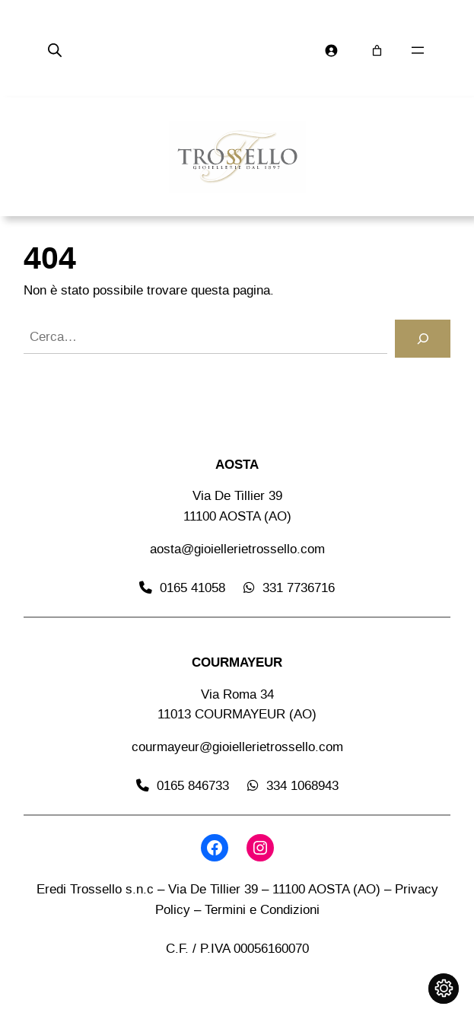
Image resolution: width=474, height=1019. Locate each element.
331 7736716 (298, 588)
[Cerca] (422, 339)
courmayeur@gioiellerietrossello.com (237, 747)
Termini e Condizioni (262, 910)
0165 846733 (193, 786)
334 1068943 (302, 786)
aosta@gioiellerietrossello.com (237, 549)
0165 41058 (192, 588)
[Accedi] (331, 51)
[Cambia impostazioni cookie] (443, 988)
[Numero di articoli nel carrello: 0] (377, 50)
